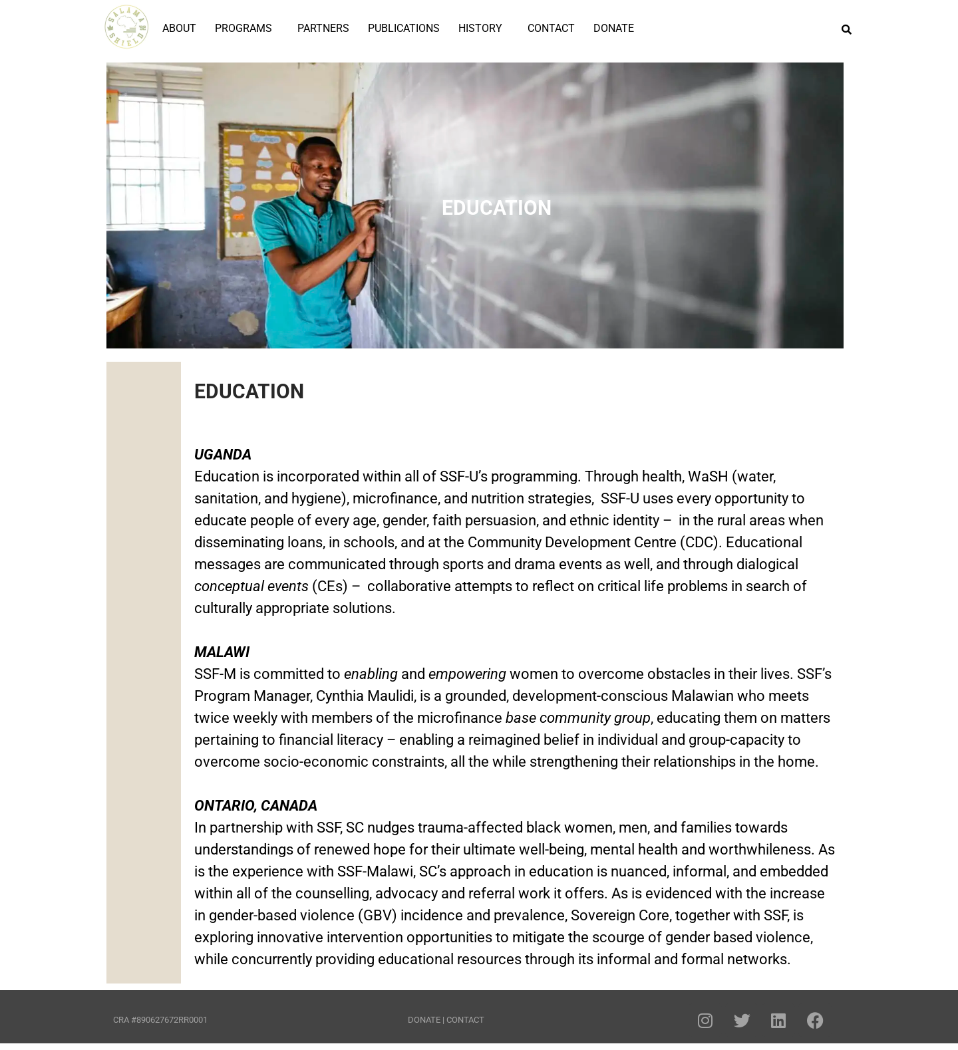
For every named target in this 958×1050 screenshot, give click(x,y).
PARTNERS (323, 28)
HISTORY (480, 28)
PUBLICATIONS (404, 28)
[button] (247, 28)
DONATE (613, 28)
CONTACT (551, 28)
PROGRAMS (243, 28)
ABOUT (179, 28)
